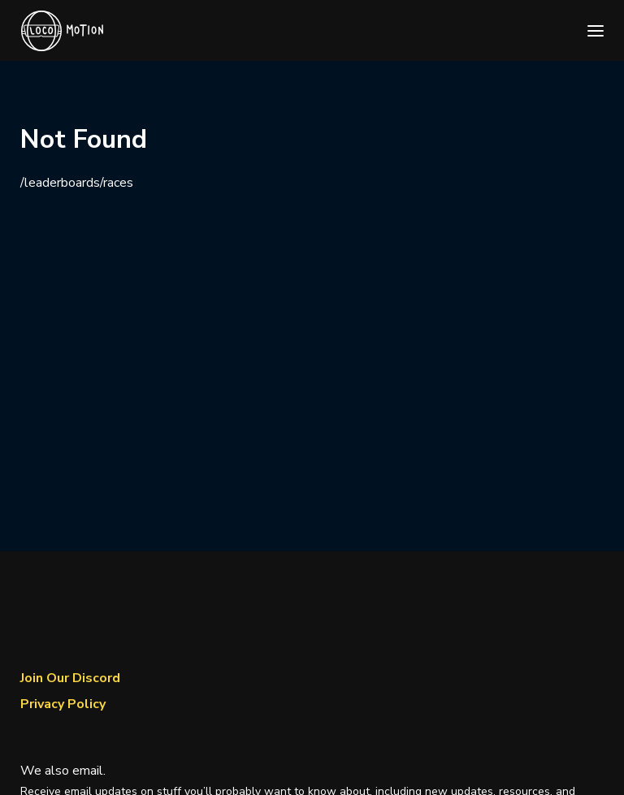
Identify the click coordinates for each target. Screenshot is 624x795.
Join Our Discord (70, 678)
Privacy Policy (63, 704)
